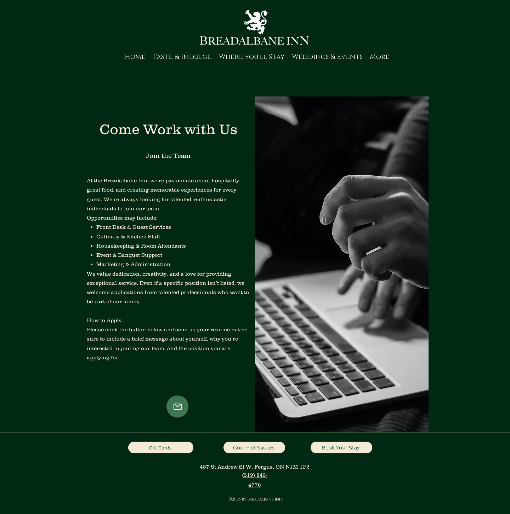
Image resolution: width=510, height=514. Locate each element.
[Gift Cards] (160, 447)
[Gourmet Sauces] (254, 447)
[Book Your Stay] (341, 447)
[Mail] (177, 407)
